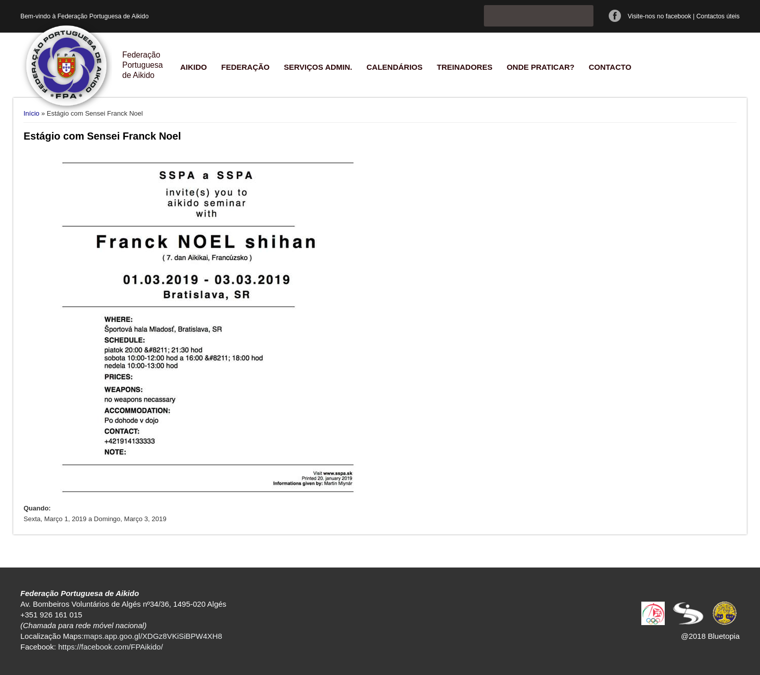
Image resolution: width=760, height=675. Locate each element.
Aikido (193, 67)
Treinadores (464, 67)
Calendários (394, 67)
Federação (245, 67)
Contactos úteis (718, 16)
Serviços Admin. (318, 67)
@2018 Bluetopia (710, 636)
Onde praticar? (541, 67)
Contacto (610, 67)
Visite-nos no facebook (659, 16)
